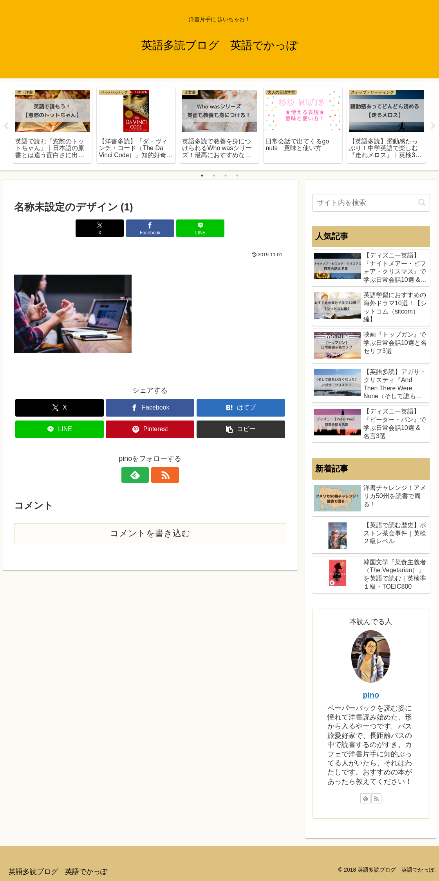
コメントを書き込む (150, 533)
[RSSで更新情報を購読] (159, 475)
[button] (241, 429)
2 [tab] (214, 175)
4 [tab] (237, 175)
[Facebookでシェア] (150, 228)
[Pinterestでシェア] (150, 429)
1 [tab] (202, 175)
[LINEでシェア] (196, 228)
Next (433, 126)
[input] (371, 203)
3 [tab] (225, 175)
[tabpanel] (52, 125)
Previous (6, 126)
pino (371, 695)
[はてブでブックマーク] (241, 408)
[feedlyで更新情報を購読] (141, 475)
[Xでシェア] (104, 228)
